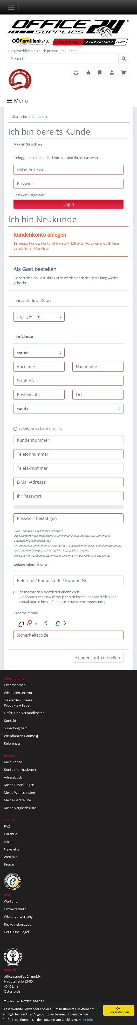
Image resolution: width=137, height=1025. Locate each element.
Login (68, 204)
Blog (7, 894)
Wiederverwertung (18, 916)
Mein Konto (13, 762)
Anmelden (40, 116)
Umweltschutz (15, 909)
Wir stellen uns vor (18, 692)
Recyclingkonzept (17, 924)
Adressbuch (13, 777)
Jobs (7, 841)
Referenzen (12, 743)
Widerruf (10, 857)
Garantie (10, 834)
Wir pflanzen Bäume (21, 735)
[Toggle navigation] (11, 7)
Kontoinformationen (20, 769)
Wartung (10, 901)
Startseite (19, 116)
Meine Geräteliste (17, 800)
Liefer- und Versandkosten (24, 712)
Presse (9, 864)
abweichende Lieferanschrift (40, 428)
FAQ (7, 826)
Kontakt (10, 720)
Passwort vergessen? (29, 195)
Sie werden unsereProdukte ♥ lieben (18, 703)
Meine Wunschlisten (19, 792)
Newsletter (12, 849)
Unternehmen (15, 684)
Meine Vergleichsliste (20, 807)
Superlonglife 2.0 (16, 728)
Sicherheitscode (44, 619)
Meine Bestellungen (19, 784)
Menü (17, 100)
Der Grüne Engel (16, 931)
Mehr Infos (86, 1021)
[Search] (63, 58)
